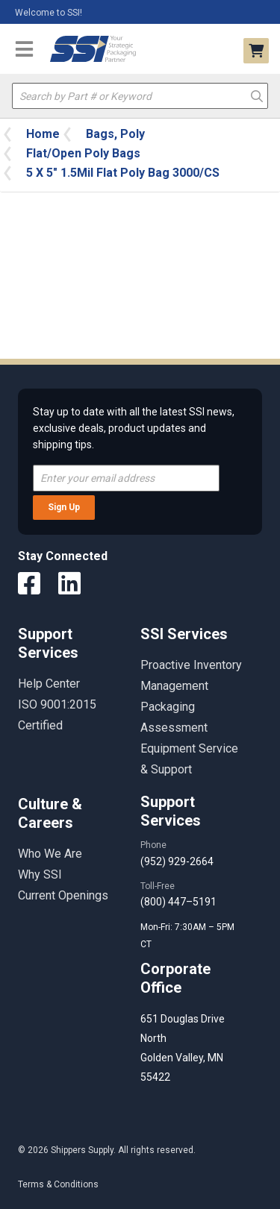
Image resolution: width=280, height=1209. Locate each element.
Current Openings (63, 895)
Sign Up (64, 507)
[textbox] (140, 96)
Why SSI (40, 874)
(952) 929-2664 (177, 861)
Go (256, 95)
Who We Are (50, 854)
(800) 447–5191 (178, 902)
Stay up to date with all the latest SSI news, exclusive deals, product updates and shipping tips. (133, 428)
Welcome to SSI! (48, 12)
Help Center (49, 683)
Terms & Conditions (58, 1184)
